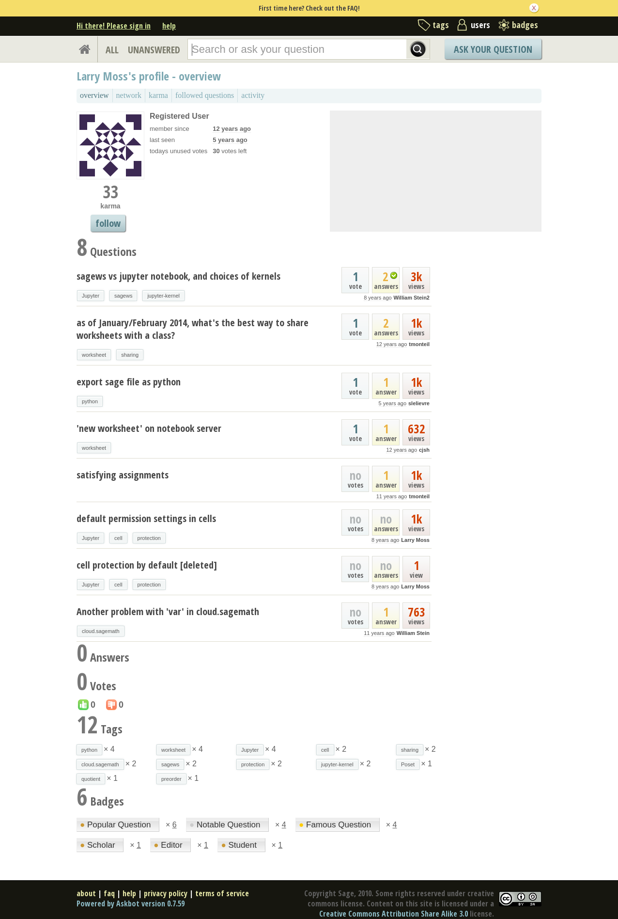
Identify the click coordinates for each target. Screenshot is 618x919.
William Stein (413, 633)
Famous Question (336, 824)
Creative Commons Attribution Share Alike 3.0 (393, 913)
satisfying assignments (123, 474)
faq (109, 893)
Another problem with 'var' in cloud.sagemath (168, 611)
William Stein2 (412, 298)
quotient (90, 779)
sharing (130, 355)
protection (149, 538)
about (86, 893)
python (90, 401)
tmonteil (419, 344)
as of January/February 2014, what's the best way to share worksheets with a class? (193, 329)
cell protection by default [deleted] (147, 564)
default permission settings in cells (146, 518)
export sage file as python (129, 381)
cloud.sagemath (101, 631)
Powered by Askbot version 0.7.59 (131, 903)
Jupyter (90, 296)
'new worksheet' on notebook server (149, 428)
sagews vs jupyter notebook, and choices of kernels (178, 276)
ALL (112, 49)
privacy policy (165, 893)
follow (108, 223)
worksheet (94, 355)
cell (118, 538)
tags (441, 25)
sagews (123, 296)
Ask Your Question (493, 49)
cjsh (424, 450)
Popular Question (116, 824)
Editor (169, 845)
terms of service (222, 893)
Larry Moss (415, 540)
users (480, 25)
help (169, 25)
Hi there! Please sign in (114, 25)
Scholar (98, 845)
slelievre (419, 403)
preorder (171, 779)
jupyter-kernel (163, 296)
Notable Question (226, 824)
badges (525, 25)
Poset (408, 764)
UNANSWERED (154, 49)
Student (240, 845)
